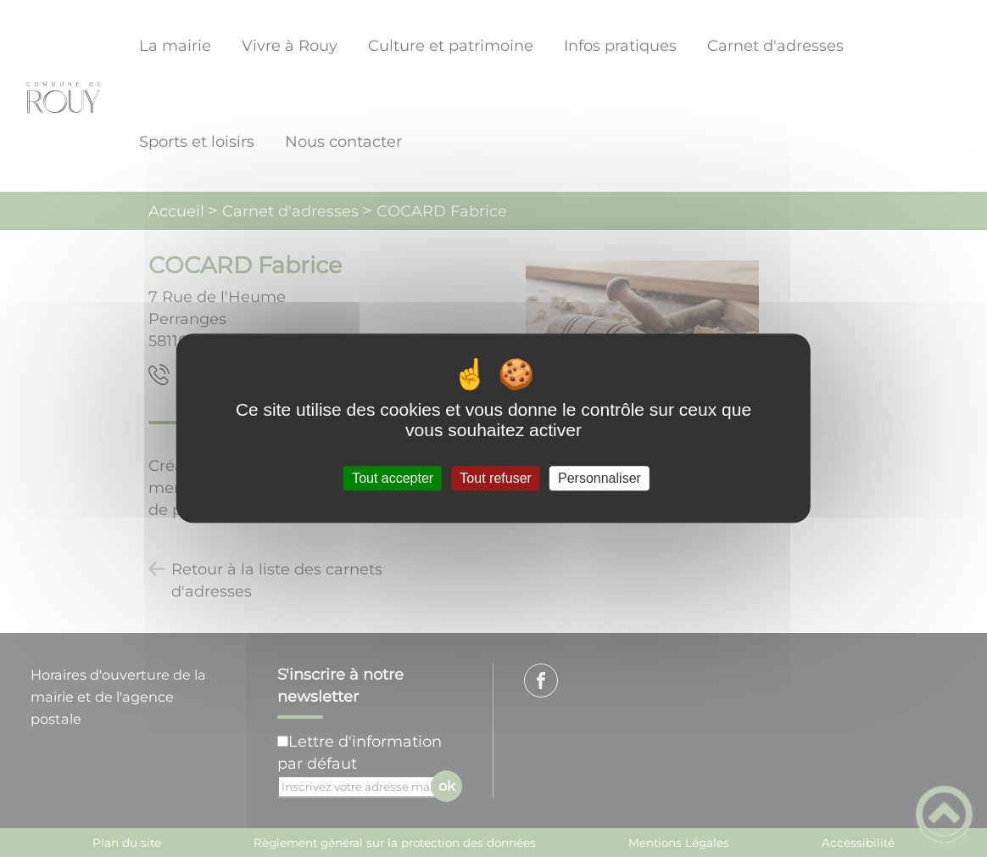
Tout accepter (392, 478)
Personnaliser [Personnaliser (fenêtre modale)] (599, 478)
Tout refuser (495, 478)
